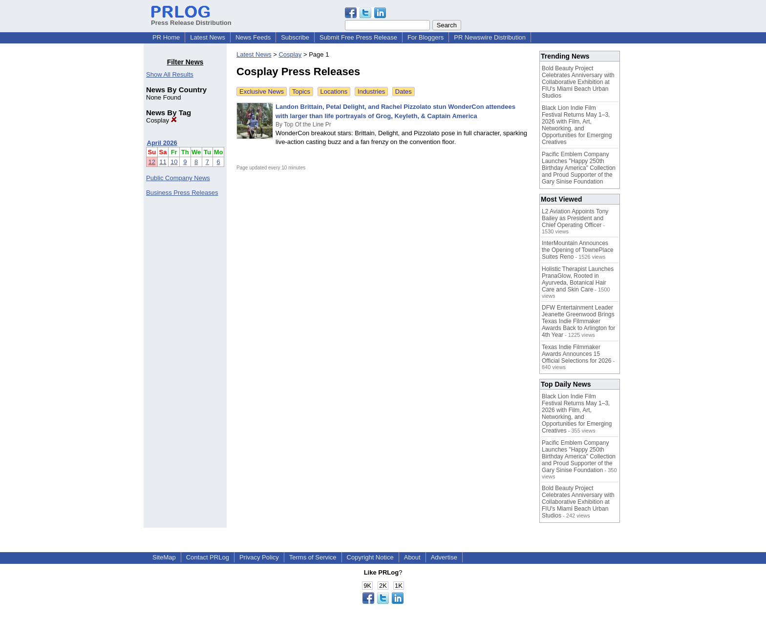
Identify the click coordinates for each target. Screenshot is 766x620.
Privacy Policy (259, 557)
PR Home (166, 37)
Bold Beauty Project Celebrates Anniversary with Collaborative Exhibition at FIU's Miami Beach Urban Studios (578, 82)
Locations (334, 91)
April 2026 (162, 142)
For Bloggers (425, 37)
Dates (403, 91)
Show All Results (169, 74)
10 (173, 161)
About (412, 557)
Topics (301, 91)
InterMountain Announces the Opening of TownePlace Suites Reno (578, 250)
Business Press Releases (182, 192)
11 (162, 161)
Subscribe (295, 37)
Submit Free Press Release (358, 37)
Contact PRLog (207, 557)
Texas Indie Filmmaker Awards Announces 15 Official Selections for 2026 (577, 354)
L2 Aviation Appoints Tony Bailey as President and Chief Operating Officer (575, 218)
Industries (371, 91)
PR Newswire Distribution (490, 37)
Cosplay (161, 120)
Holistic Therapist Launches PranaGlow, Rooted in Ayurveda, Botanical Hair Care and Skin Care (578, 279)
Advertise (444, 557)
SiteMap (164, 557)
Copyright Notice (370, 557)
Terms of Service (313, 557)
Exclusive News (261, 91)
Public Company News (178, 178)
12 (152, 161)
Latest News (207, 37)
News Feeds (253, 37)
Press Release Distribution (191, 19)
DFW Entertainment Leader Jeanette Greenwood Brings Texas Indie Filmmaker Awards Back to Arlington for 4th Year (579, 321)
